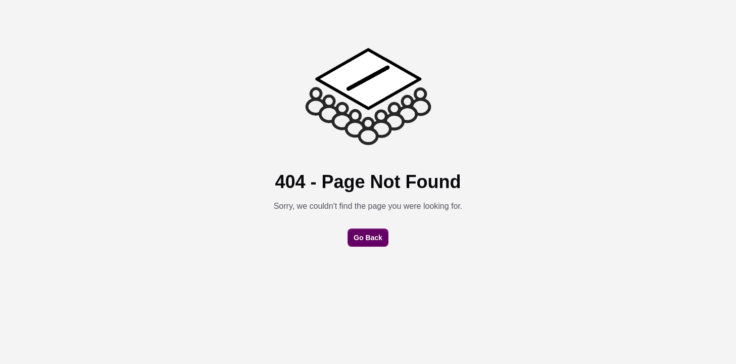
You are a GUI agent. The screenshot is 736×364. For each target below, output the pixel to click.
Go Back (368, 238)
